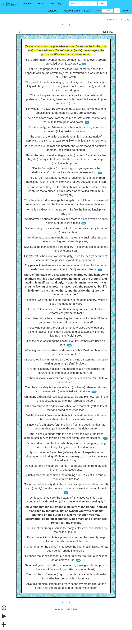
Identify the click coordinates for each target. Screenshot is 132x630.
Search (102, 3)
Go (117, 11)
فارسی (127, 19)
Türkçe (119, 19)
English (110, 19)
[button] (28, 3)
